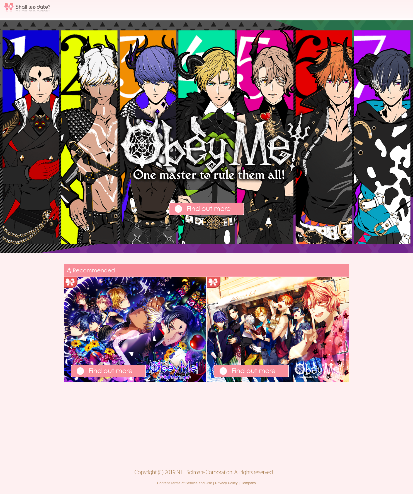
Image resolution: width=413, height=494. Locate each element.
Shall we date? (27, 8)
